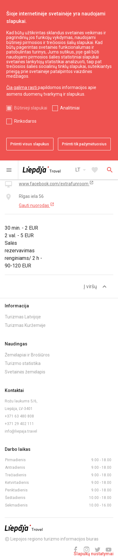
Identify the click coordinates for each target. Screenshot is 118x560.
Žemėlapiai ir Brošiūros (27, 354)
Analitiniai (70, 107)
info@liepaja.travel (21, 431)
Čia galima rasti (22, 87)
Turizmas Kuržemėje (25, 325)
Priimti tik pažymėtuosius (84, 144)
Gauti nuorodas (36, 205)
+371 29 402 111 (19, 424)
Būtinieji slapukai (30, 107)
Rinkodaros (25, 121)
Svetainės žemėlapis (25, 371)
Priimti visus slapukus (29, 144)
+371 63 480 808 (19, 416)
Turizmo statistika (23, 363)
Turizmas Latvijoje (23, 316)
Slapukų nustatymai (94, 553)
